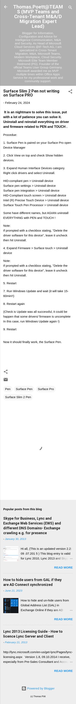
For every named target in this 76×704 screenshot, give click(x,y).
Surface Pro (46, 389)
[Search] (70, 8)
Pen (8, 389)
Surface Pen (24, 389)
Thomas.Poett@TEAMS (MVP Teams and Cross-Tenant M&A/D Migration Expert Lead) (38, 16)
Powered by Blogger (38, 688)
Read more (63, 567)
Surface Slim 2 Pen (18, 397)
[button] (70, 92)
